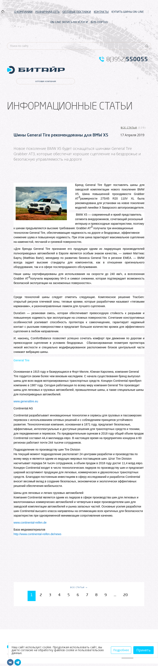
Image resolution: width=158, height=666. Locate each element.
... (115, 594)
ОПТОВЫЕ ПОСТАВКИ (76, 12)
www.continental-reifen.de (30, 522)
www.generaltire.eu (26, 401)
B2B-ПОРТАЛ (99, 22)
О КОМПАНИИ (23, 12)
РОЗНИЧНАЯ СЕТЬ (47, 12)
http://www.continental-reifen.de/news (37, 534)
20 (125, 594)
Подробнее (121, 650)
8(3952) (127, 59)
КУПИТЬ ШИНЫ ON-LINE (128, 12)
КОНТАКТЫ (101, 12)
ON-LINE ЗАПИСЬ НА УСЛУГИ (69, 22)
